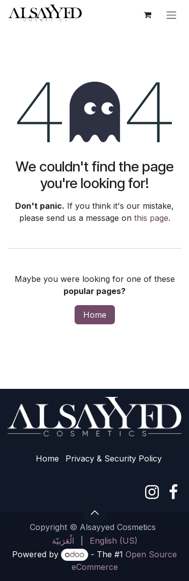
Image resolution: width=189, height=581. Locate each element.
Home (94, 315)
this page (151, 218)
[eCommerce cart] (147, 15)
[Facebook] (173, 492)
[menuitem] (63, 540)
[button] (95, 512)
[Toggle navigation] (171, 14)
